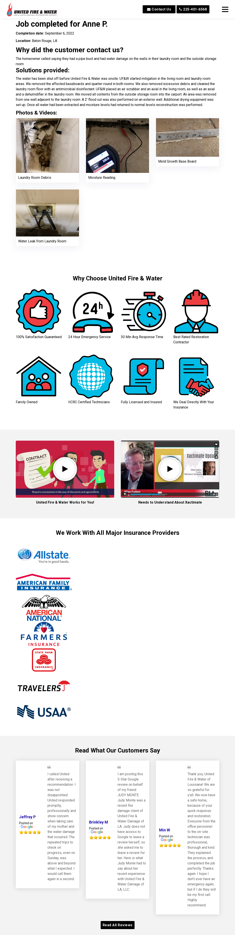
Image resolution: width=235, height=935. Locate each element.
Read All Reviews (118, 925)
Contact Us (159, 9)
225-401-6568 (193, 9)
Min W (164, 830)
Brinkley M (98, 822)
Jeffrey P (27, 817)
